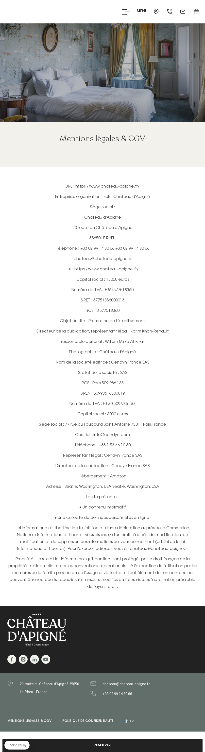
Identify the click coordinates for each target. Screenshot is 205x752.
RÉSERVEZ (102, 745)
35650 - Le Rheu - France (156, 12)
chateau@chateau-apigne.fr (183, 12)
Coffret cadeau (196, 12)
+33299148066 (127, 694)
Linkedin (34, 659)
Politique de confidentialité (88, 721)
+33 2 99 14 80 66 (170, 12)
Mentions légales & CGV (29, 721)
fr (132, 721)
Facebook (11, 659)
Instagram (23, 659)
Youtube (45, 659)
